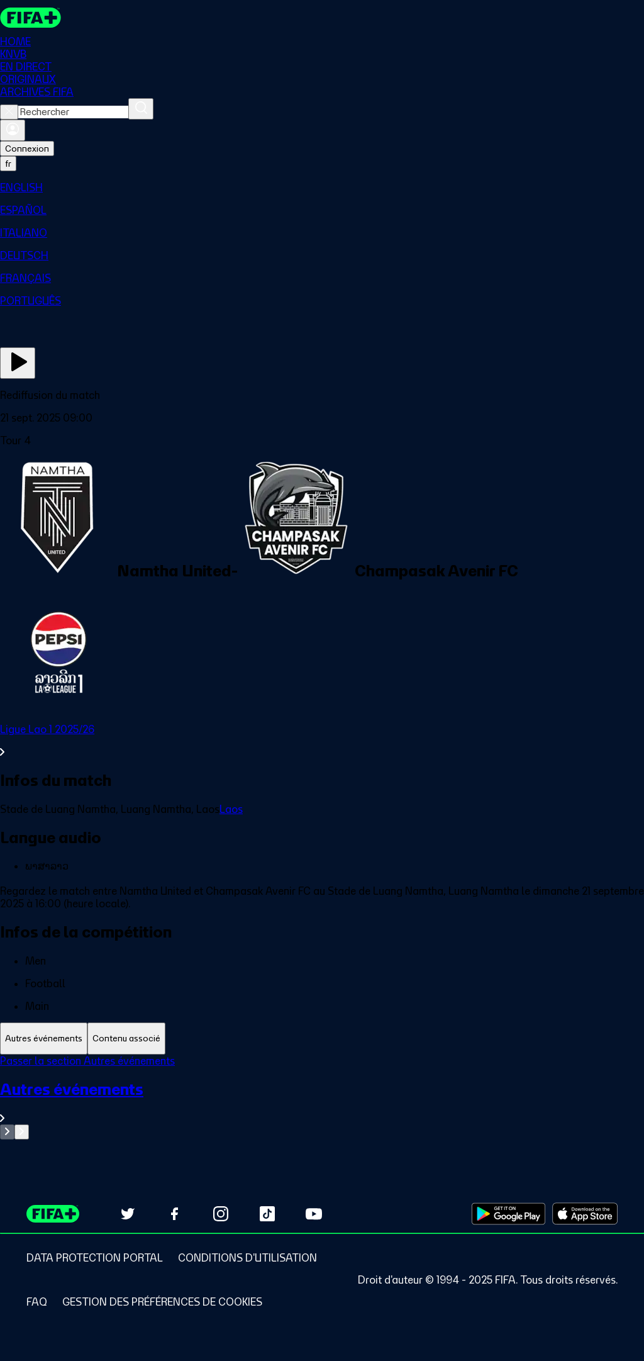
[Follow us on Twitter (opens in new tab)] (128, 1214)
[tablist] (322, 1038)
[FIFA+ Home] (30, 17)
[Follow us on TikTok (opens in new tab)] (267, 1214)
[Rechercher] (140, 109)
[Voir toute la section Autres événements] (322, 1102)
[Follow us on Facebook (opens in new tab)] (174, 1214)
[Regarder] (17, 363)
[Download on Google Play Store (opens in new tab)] (508, 1214)
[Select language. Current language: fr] (8, 163)
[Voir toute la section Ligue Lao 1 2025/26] (322, 740)
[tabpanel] (322, 1097)
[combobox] (73, 112)
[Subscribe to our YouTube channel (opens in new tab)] (314, 1214)
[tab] (43, 1038)
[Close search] (9, 112)
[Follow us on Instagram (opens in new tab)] (221, 1214)
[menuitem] (322, 187)
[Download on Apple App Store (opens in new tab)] (585, 1214)
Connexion (27, 148)
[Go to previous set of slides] (7, 1132)
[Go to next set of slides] (21, 1132)
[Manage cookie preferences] (162, 1302)
